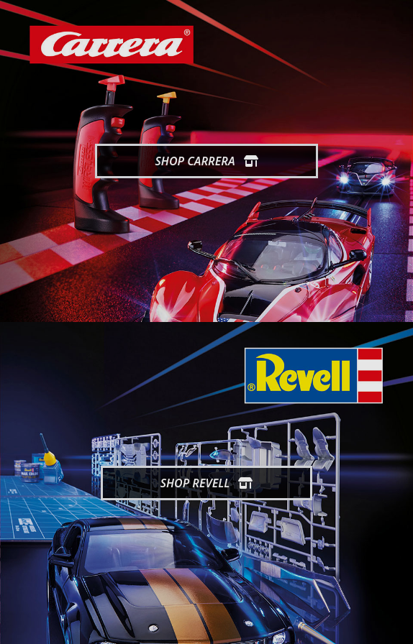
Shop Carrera (206, 161)
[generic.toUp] (395, 623)
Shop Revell (206, 483)
